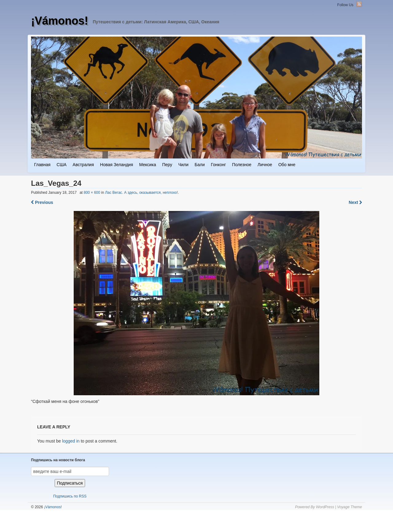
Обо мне (286, 164)
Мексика (147, 164)
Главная (42, 164)
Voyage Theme (349, 507)
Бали (200, 164)
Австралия (83, 164)
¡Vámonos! (59, 20)
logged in (71, 441)
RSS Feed (359, 4)
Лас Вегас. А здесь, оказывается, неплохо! (141, 192)
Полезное (241, 164)
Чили (183, 164)
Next (355, 202)
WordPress (325, 507)
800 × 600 (92, 192)
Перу (167, 164)
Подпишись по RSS (69, 496)
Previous (42, 202)
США (61, 164)
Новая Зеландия (116, 164)
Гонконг (218, 164)
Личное (265, 164)
